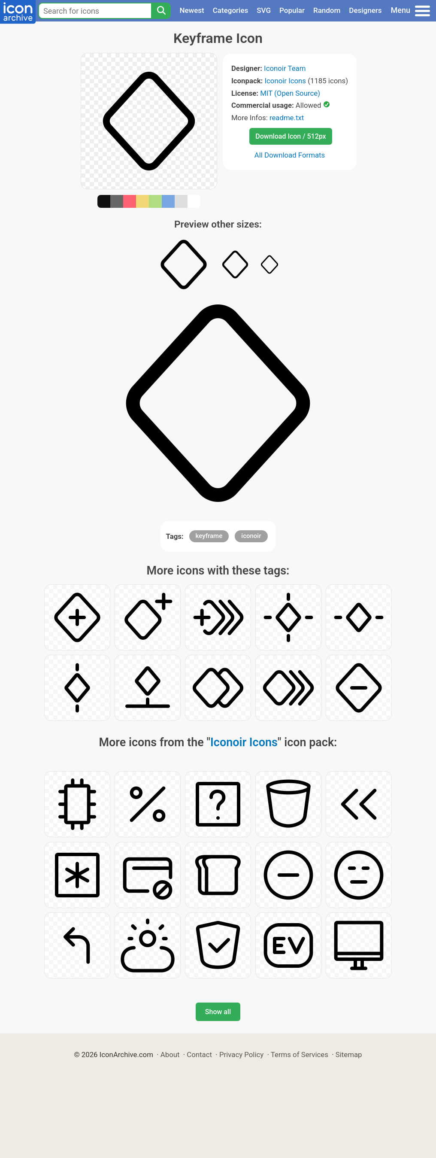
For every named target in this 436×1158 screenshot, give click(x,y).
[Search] (161, 11)
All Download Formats (289, 155)
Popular (292, 10)
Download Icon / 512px (290, 136)
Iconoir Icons (285, 80)
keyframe (209, 536)
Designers (365, 10)
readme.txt (286, 117)
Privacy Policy (241, 1054)
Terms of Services (299, 1054)
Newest (191, 10)
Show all (218, 1012)
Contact (199, 1054)
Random (326, 10)
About (170, 1054)
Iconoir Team (285, 68)
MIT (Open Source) (290, 93)
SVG (264, 10)
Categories (230, 10)
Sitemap (349, 1054)
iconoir (251, 536)
